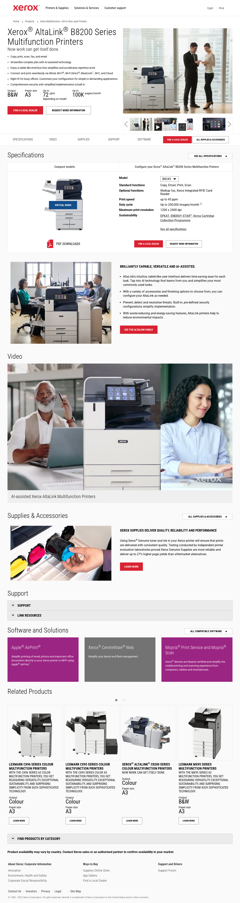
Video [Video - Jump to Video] (53, 139)
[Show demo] (189, 124)
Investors (31, 891)
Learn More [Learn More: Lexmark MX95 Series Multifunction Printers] (189, 820)
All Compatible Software (206, 631)
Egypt (210, 8)
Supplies (83, 139)
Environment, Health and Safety (27, 875)
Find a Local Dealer (95, 880)
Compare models (64, 167)
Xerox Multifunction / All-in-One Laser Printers (63, 21)
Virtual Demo (63, 205)
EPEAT (164, 216)
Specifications (23, 139)
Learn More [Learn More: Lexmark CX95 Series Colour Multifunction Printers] (76, 820)
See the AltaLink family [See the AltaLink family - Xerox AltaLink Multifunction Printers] (138, 329)
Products (29, 21)
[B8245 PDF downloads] (63, 244)
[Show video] (165, 124)
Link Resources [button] (29, 615)
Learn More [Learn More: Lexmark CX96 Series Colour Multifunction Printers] (19, 820)
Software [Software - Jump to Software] (144, 139)
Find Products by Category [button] (38, 839)
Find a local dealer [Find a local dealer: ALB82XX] (25, 110)
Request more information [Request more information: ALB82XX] (68, 110)
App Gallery (90, 875)
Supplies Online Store (96, 870)
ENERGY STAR (181, 216)
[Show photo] (141, 124)
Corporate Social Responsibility (27, 880)
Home (16, 21)
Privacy (45, 891)
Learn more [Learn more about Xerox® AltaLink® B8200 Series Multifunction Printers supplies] (131, 566)
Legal (58, 891)
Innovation (14, 870)
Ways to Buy (90, 864)
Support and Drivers (170, 864)
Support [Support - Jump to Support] (114, 139)
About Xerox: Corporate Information (29, 864)
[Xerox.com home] (26, 9)
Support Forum (167, 870)
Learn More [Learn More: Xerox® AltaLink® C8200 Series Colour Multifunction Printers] (132, 820)
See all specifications (208, 156)
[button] (57, 8)
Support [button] (24, 605)
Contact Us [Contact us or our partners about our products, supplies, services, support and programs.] (14, 891)
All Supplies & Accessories (210, 139)
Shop (221, 8)
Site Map (75, 891)
